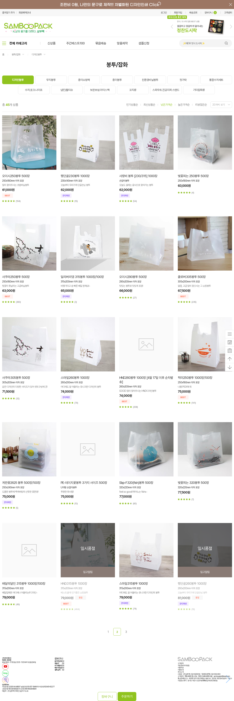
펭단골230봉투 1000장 (75, 176)
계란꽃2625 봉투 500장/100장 (21, 483)
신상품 (51, 43)
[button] (172, 27)
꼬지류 (132, 90)
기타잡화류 (199, 90)
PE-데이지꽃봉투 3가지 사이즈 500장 (84, 483)
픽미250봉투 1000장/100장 (195, 378)
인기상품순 (132, 104)
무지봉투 (51, 80)
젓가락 (183, 80)
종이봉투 (117, 80)
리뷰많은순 (201, 104)
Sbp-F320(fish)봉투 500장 (136, 483)
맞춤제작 (122, 43)
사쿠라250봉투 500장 (16, 277)
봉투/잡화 (16, 54)
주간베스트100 (75, 43)
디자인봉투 (37, 54)
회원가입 (178, 12)
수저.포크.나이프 (33, 90)
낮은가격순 (166, 104)
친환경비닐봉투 (150, 80)
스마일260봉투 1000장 (75, 378)
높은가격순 (184, 104)
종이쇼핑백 (84, 80)
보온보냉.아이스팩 (99, 90)
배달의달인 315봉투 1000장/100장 (23, 583)
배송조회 (193, 12)
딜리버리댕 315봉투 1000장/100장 (82, 277)
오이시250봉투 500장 (16, 176)
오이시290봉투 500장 (133, 277)
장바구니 (211, 12)
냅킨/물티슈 (67, 90)
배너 (117, 4)
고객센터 (228, 12)
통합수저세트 (216, 80)
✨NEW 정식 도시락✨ (194, 43)
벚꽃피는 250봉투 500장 (193, 176)
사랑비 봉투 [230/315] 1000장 (138, 176)
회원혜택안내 (25, 12)
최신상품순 (149, 104)
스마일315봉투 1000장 (133, 583)
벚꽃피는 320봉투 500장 (193, 483)
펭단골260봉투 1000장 (192, 583)
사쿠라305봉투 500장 (16, 378)
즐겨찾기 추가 (8, 12)
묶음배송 (100, 43)
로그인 (164, 12)
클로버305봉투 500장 (192, 277)
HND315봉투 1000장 (74, 583)
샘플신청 (143, 43)
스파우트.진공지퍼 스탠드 (165, 90)
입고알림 (87, 572)
